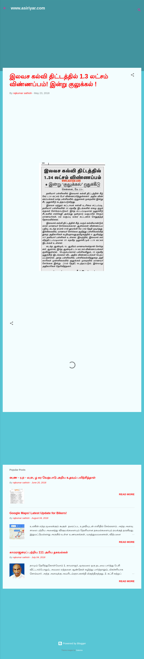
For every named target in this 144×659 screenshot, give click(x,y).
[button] (132, 75)
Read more (127, 494)
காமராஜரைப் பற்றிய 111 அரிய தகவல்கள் (38, 552)
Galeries (79, 650)
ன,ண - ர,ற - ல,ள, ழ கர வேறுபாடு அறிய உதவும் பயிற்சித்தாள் (52, 477)
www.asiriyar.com (28, 8)
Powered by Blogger (72, 643)
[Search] (139, 10)
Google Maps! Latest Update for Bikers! (38, 513)
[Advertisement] (73, 41)
